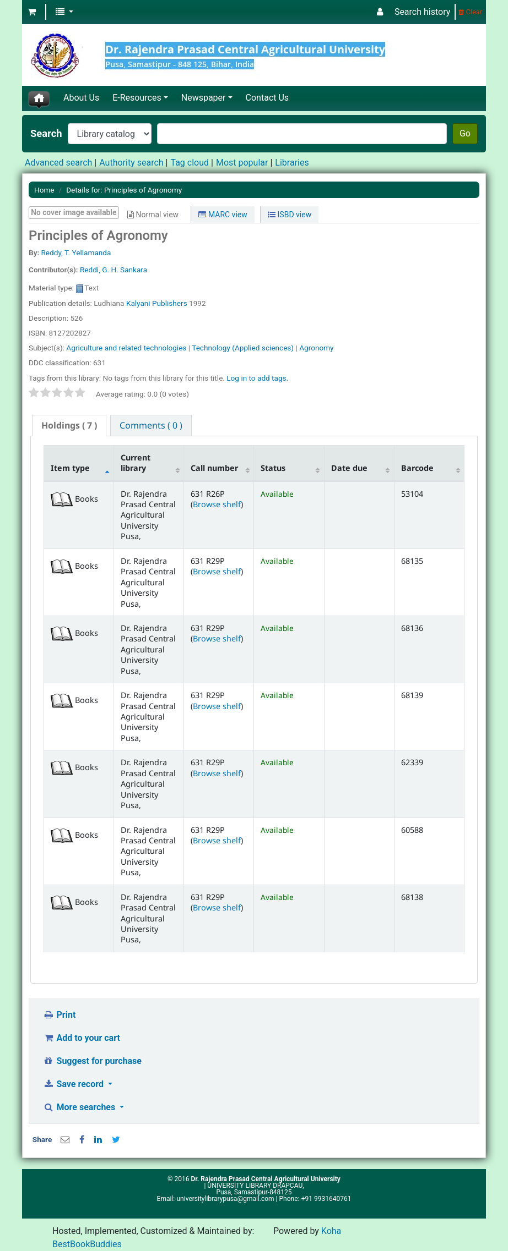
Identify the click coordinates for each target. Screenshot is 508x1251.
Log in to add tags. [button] (257, 378)
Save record (74, 1084)
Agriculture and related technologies (126, 347)
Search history (422, 12)
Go (465, 133)
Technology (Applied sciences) (243, 347)
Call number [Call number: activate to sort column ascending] (214, 468)
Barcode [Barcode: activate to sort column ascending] (417, 468)
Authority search (131, 162)
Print (59, 1014)
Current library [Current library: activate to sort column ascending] (135, 462)
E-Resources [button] (136, 97)
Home (44, 189)
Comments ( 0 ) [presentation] (151, 425)
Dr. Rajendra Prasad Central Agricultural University (265, 1179)
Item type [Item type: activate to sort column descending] (70, 468)
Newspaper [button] (203, 97)
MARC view (222, 214)
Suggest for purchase (92, 1061)
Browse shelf (217, 504)
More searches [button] (80, 1107)
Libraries (292, 162)
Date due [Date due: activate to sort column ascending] (349, 468)
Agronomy (316, 347)
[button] (31, 12)
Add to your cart (81, 1038)
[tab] (69, 425)
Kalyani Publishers (156, 303)
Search (46, 133)
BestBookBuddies (87, 1244)
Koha (331, 1231)
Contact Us (267, 97)
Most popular (242, 162)
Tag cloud (189, 162)
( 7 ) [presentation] (69, 425)
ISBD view (289, 214)
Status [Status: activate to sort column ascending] (273, 468)
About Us (81, 97)
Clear (470, 12)
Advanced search (58, 162)
